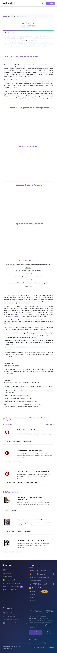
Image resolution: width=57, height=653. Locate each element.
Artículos (6, 16)
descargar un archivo (13, 316)
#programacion (16, 441)
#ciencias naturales (10, 482)
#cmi (7, 510)
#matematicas (27, 441)
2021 (32, 603)
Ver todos (50, 424)
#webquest (14, 510)
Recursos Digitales (10, 594)
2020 (32, 606)
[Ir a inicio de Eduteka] (9, 3)
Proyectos (7, 581)
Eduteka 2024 (39, 597)
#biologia (20, 482)
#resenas (20, 531)
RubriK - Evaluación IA (42, 580)
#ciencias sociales (10, 531)
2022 (32, 600)
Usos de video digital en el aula (28, 401)
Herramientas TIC (9, 584)
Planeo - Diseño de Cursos (42, 583)
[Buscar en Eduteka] (42, 3)
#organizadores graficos (31, 482)
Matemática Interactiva (11, 587)
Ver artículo (28, 267)
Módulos (7, 577)
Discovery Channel (24, 386)
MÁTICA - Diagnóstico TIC (42, 590)
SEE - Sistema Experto (13, 591)
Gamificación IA (42, 586)
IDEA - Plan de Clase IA (42, 576)
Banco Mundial (15, 365)
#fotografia (28, 531)
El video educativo (24, 398)
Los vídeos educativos (25, 391)
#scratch (8, 441)
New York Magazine (9, 373)
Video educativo (24, 395)
